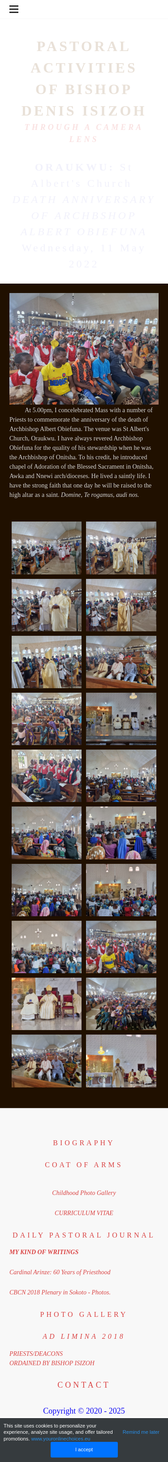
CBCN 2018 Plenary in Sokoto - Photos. (60, 1292)
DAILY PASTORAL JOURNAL (84, 1235)
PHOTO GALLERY (84, 1314)
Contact (84, 1384)
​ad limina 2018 (84, 1336)
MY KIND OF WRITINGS (43, 1252)
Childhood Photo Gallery (84, 1193)
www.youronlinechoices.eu (60, 1438)
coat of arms (84, 1165)
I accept (84, 1449)
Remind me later (141, 1432)
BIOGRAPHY (84, 1143)
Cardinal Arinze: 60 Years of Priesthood (59, 1272)
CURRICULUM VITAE (84, 1213)
